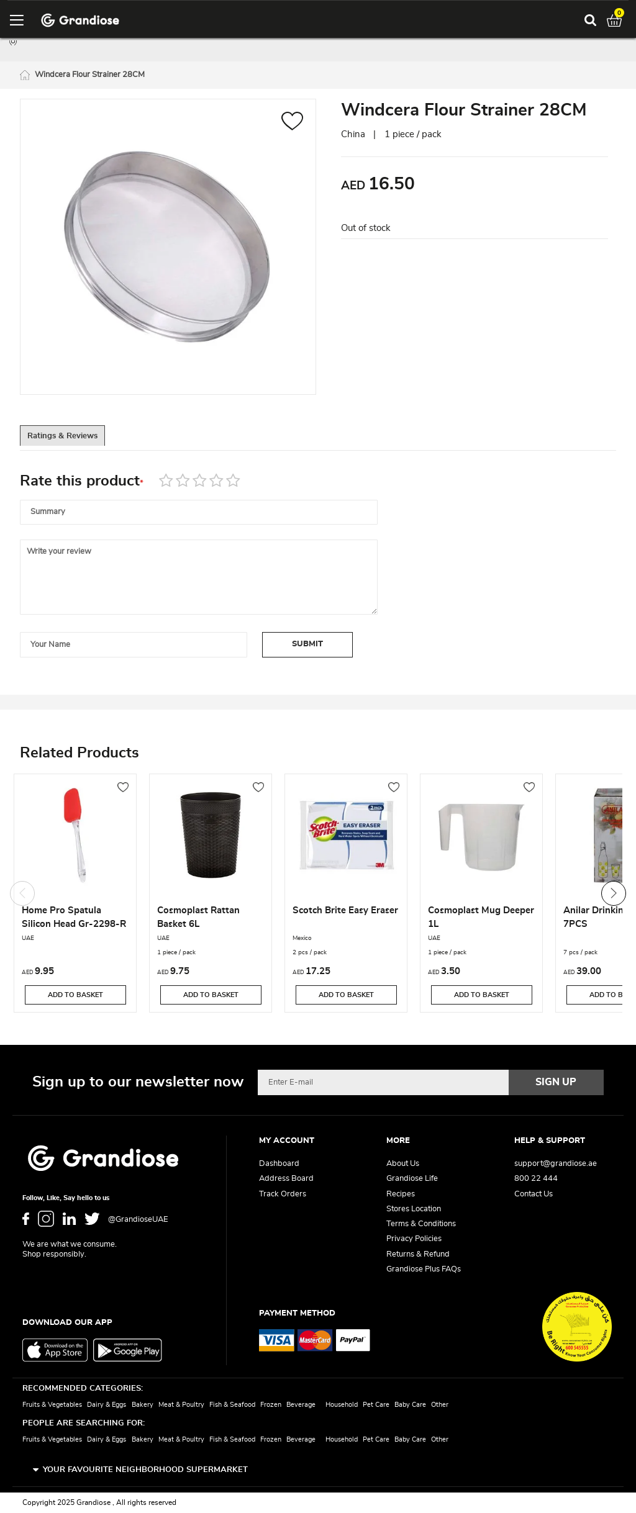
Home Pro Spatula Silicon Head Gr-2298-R (74, 919)
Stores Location (413, 1209)
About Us (402, 1164)
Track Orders (282, 1194)
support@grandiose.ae (555, 1164)
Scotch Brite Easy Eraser (345, 912)
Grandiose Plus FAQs (423, 1269)
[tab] (76, 439)
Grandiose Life (412, 1179)
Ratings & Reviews (76, 439)
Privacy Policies (414, 1239)
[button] (292, 124)
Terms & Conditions (421, 1224)
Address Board (286, 1179)
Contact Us (533, 1194)
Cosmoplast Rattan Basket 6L (198, 919)
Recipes (400, 1194)
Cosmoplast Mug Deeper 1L (481, 919)
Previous (22, 894)
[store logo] (80, 20)
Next (613, 894)
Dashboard (279, 1164)
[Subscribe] (556, 1082)
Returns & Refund (418, 1254)
